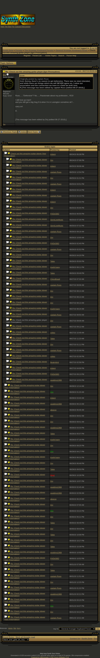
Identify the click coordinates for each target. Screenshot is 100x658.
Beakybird (54, 362)
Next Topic (34, 132)
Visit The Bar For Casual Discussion (15, 27)
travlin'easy (55, 267)
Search (61, 56)
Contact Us (75, 638)
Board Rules (8, 637)
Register (27, 56)
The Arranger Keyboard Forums (39, 50)
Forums (18, 50)
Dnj (4, 75)
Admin (10, 628)
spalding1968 (56, 380)
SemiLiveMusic (56, 220)
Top (4, 124)
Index (22, 132)
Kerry (19, 628)
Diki (14, 628)
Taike (52, 261)
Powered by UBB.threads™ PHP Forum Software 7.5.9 (50, 657)
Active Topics (51, 56)
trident (53, 154)
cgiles (52, 333)
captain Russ (55, 172)
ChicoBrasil (55, 279)
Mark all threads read (25, 637)
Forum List (37, 56)
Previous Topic (9, 132)
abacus (53, 410)
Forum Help (71, 56)
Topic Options (8, 63)
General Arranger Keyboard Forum (71, 50)
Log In (94, 48)
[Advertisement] (72, 20)
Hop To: (56, 629)
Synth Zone (8, 50)
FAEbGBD (54, 214)
